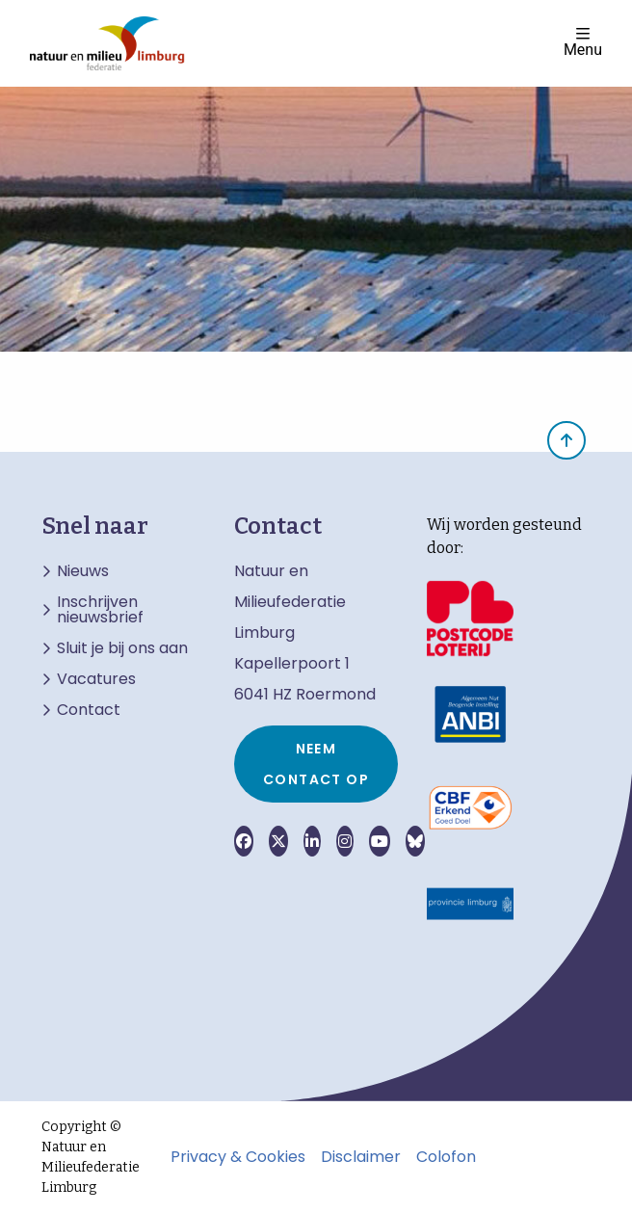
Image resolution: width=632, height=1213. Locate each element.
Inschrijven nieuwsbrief (100, 609)
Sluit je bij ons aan (122, 648)
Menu (583, 42)
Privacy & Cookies (238, 1157)
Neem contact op (316, 764)
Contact (88, 710)
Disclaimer (361, 1157)
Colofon (446, 1157)
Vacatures (96, 679)
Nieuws (83, 571)
